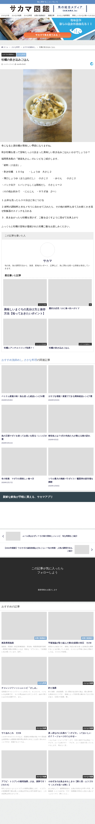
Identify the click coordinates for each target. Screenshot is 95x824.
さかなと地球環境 (63, 15)
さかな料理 (28, 15)
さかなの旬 (5, 15)
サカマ (47, 260)
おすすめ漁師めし (8, 54)
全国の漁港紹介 (39, 15)
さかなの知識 (16, 15)
